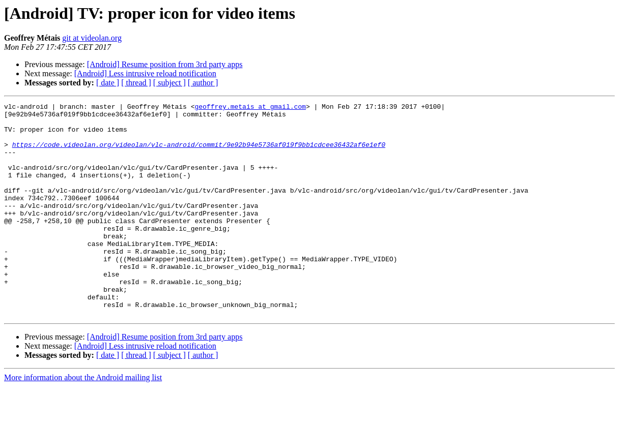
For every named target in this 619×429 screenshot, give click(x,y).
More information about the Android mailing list (83, 420)
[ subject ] (169, 82)
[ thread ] (136, 82)
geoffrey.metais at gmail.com (249, 107)
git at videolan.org (92, 38)
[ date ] (107, 82)
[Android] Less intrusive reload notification (145, 73)
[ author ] (203, 82)
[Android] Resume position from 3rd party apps (165, 64)
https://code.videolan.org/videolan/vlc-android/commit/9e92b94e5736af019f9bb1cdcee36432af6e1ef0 (198, 153)
